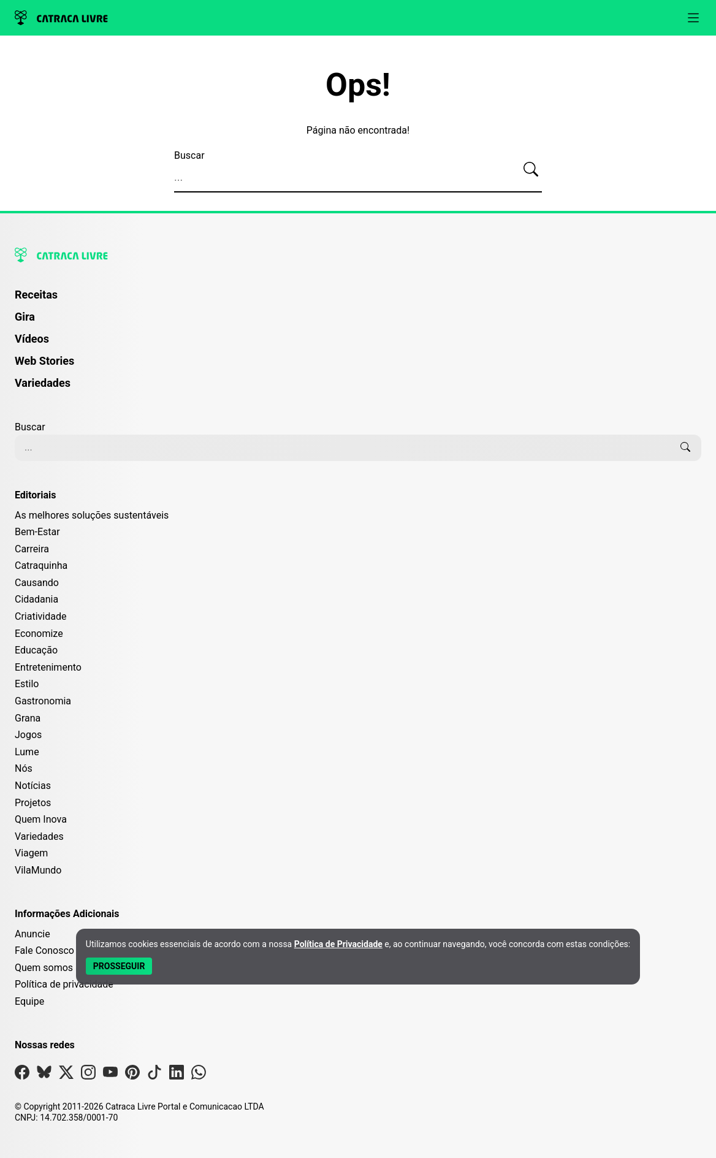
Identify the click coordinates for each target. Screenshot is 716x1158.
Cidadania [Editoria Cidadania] (36, 599)
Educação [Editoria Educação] (36, 650)
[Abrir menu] (693, 18)
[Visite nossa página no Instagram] (88, 1075)
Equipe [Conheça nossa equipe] (29, 1001)
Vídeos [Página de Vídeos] (32, 338)
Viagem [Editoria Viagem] (31, 853)
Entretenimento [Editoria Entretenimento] (48, 667)
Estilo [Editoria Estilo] (27, 684)
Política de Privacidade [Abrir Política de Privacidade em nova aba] (338, 944)
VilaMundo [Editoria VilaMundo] (38, 870)
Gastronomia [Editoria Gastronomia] (43, 701)
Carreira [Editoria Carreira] (32, 549)
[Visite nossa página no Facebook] (22, 1075)
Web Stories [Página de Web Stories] (44, 360)
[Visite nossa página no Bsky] (44, 1075)
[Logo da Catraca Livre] (61, 17)
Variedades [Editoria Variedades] (39, 836)
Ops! (358, 85)
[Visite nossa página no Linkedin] (176, 1075)
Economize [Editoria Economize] (39, 633)
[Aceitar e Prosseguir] (119, 966)
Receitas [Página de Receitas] (36, 294)
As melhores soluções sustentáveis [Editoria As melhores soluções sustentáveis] (92, 515)
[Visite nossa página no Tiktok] (154, 1075)
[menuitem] (358, 300)
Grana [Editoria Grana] (27, 718)
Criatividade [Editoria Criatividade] (40, 616)
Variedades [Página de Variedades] (42, 382)
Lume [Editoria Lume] (27, 752)
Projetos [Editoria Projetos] (33, 803)
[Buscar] (531, 170)
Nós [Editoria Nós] (23, 768)
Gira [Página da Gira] (25, 316)
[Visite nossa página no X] (66, 1075)
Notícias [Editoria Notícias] (33, 785)
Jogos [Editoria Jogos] (28, 735)
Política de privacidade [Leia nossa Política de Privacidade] (64, 984)
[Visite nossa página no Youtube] (110, 1075)
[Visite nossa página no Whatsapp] (198, 1075)
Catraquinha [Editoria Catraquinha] (41, 565)
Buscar (189, 155)
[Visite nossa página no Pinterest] (132, 1075)
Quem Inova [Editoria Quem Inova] (41, 819)
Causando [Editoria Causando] (37, 583)
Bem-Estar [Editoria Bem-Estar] (37, 532)
